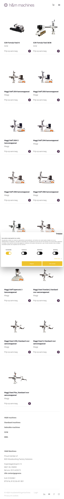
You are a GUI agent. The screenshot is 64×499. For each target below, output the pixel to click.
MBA (6, 437)
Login (36, 493)
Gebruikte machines (12, 427)
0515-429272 (16, 470)
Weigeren (32, 263)
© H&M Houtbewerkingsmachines (17, 493)
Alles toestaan (52, 263)
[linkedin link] (44, 494)
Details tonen (57, 258)
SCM (6, 432)
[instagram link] (59, 494)
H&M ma (7, 418)
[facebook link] (54, 494)
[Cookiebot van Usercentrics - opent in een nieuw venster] (53, 234)
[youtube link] (49, 494)
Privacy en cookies (11, 496)
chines (13, 418)
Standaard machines (12, 422)
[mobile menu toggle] (57, 5)
